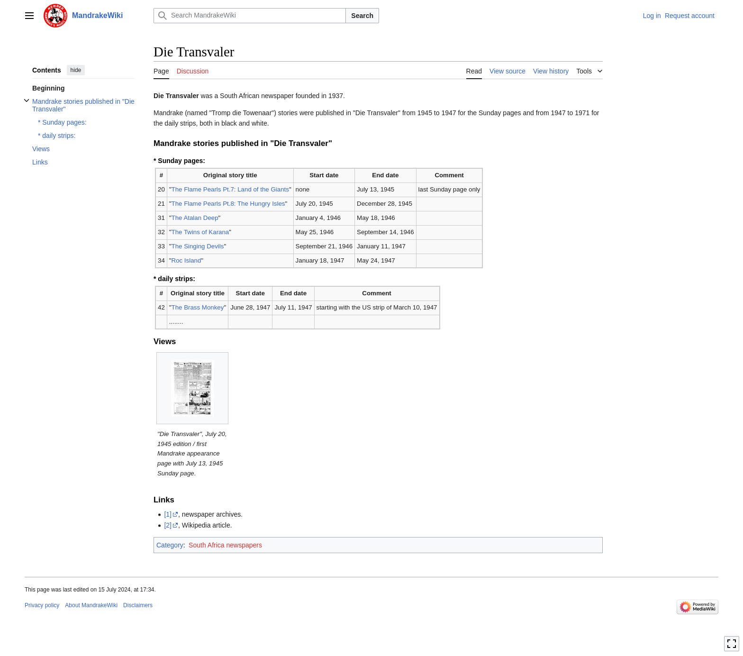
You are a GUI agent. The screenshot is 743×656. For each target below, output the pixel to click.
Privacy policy (42, 605)
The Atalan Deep (195, 217)
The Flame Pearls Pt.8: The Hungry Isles (228, 203)
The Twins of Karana (200, 232)
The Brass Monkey (198, 307)
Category (169, 545)
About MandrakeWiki (91, 605)
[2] (168, 525)
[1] (168, 514)
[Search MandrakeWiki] (250, 15)
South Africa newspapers (225, 545)
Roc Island (186, 260)
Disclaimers (138, 605)
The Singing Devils (198, 246)
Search (362, 15)
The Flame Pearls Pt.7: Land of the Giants (230, 189)
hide (76, 70)
